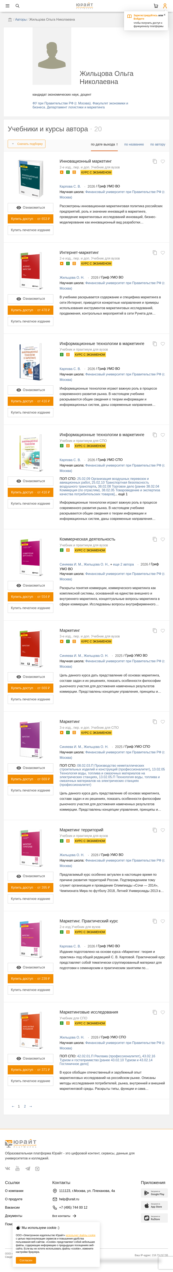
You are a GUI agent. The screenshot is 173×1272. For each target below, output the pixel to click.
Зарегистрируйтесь (146, 15)
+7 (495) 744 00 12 (73, 1207)
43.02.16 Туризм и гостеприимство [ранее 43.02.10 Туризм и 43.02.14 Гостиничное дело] (107, 1060)
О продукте (14, 1199)
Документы (13, 1216)
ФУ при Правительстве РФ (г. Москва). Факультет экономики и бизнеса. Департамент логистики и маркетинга (80, 105)
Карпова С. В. (70, 186)
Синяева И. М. (71, 564)
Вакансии (12, 1207)
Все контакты (64, 1215)
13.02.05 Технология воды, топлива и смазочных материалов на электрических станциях (112, 773)
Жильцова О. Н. (72, 277)
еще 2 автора (123, 564)
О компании (14, 1191)
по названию (134, 144)
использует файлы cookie (80, 1235)
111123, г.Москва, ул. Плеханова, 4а (87, 1191)
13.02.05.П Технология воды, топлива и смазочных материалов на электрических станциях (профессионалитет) (110, 781)
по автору (157, 144)
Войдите (139, 18)
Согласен (26, 1260)
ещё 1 (123, 494)
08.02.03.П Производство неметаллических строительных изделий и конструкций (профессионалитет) (105, 767)
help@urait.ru (69, 1199)
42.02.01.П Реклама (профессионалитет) (108, 1056)
